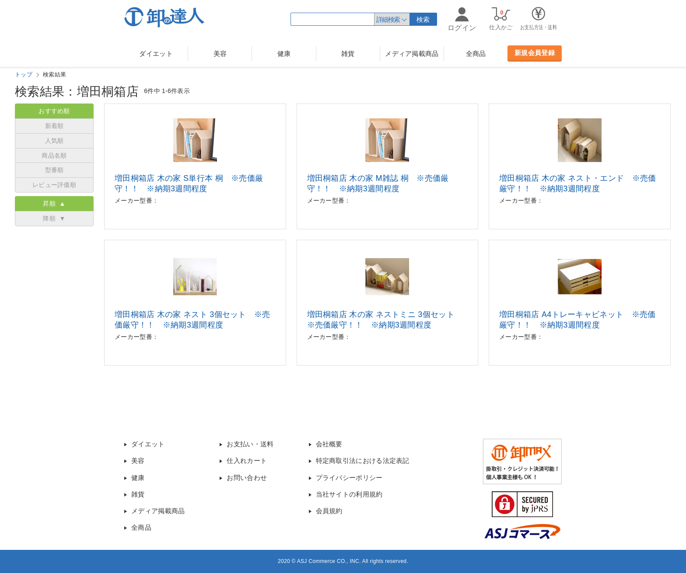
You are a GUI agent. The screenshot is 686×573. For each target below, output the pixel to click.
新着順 (54, 125)
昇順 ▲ (54, 203)
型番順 (54, 169)
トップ (23, 74)
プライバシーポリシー (349, 477)
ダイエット (156, 53)
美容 (220, 53)
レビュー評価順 (54, 184)
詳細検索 (388, 19)
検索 (423, 19)
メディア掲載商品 (411, 53)
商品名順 (54, 155)
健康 (284, 53)
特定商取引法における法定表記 (363, 460)
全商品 (476, 53)
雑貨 (348, 53)
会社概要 (329, 444)
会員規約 (329, 510)
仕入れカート (247, 460)
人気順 (54, 140)
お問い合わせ (247, 477)
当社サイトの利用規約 (349, 494)
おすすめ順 (54, 110)
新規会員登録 (534, 52)
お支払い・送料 (250, 444)
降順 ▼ (54, 218)
